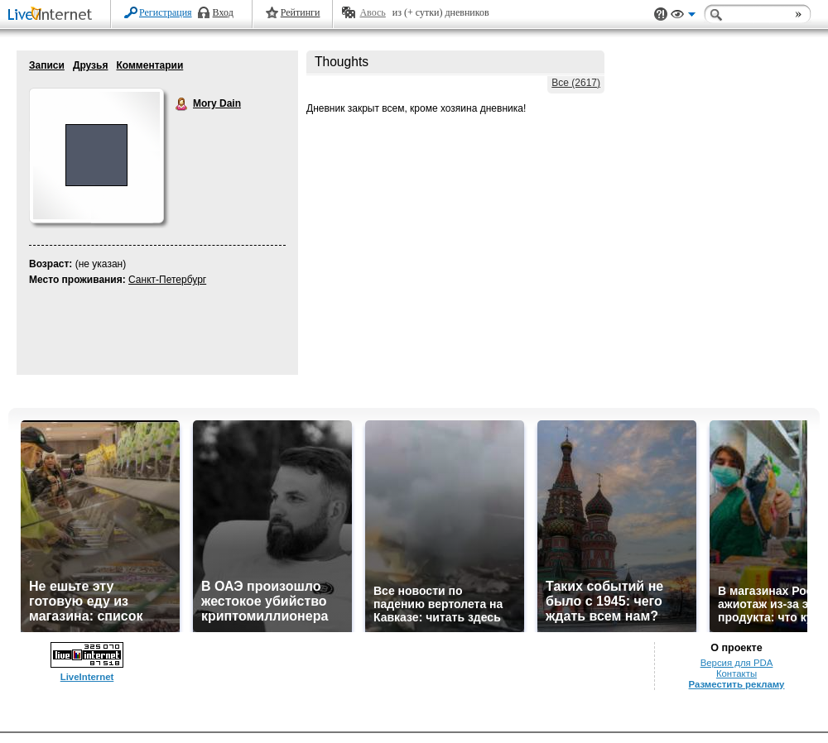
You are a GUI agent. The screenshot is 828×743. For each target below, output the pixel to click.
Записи (47, 65)
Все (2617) (575, 83)
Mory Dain (182, 104)
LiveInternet (53, 15)
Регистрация (165, 12)
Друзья (90, 65)
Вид (683, 16)
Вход (223, 12)
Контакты (736, 673)
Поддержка (660, 14)
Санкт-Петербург (167, 279)
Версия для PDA (736, 663)
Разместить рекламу (737, 684)
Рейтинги (300, 12)
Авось (372, 12)
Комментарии (149, 65)
